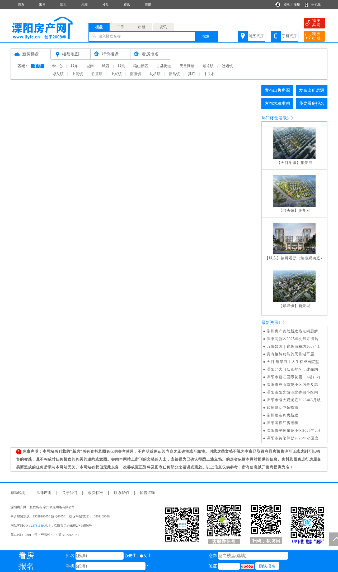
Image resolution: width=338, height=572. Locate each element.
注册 (297, 4)
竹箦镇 (96, 74)
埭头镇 (58, 74)
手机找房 (289, 36)
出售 (42, 4)
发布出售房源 (277, 90)
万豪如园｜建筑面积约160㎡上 (294, 346)
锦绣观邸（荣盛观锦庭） (302, 258)
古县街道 (163, 66)
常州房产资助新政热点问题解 (292, 331)
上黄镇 (77, 74)
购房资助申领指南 (282, 408)
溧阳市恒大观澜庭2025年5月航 (294, 400)
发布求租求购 (277, 103)
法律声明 (43, 493)
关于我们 (69, 493)
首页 (21, 4)
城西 (105, 66)
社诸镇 (227, 66)
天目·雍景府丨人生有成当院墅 (293, 362)
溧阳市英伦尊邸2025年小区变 (293, 438)
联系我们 (121, 493)
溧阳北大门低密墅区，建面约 (292, 369)
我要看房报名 (311, 103)
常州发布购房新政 (282, 415)
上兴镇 (116, 74)
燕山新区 (140, 66)
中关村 (209, 74)
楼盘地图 (70, 54)
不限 (37, 66)
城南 (90, 66)
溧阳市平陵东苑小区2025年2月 (294, 431)
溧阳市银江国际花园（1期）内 (293, 377)
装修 (148, 4)
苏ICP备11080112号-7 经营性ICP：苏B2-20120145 (45, 535)
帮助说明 (18, 493)
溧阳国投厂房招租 (282, 423)
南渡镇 (135, 74)
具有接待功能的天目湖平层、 (292, 354)
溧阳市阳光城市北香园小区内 (292, 392)
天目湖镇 (187, 66)
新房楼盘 (30, 54)
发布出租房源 (311, 90)
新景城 (304, 306)
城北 (121, 66)
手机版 (316, 4)
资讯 (127, 4)
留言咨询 (147, 493)
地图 (84, 4)
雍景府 (306, 163)
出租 (63, 4)
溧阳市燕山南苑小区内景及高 (292, 385)
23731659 (37, 525)
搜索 (206, 36)
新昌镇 (174, 74)
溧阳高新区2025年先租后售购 (293, 339)
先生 (131, 555)
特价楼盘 (110, 54)
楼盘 (105, 4)
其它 (191, 74)
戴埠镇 (208, 66)
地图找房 (256, 36)
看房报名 (150, 54)
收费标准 (95, 493)
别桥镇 (155, 74)
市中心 (57, 66)
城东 (74, 66)
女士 (146, 555)
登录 (287, 4)
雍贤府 (304, 210)
